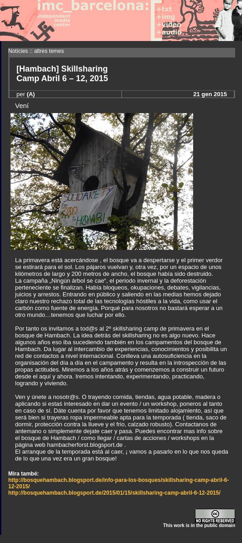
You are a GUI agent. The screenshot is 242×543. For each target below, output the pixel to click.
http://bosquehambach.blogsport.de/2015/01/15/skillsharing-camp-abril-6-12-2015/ (114, 493)
